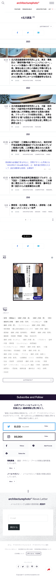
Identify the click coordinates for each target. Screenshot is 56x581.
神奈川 (22, 347)
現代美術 (7, 329)
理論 (26, 336)
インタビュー (37, 321)
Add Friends (48, 446)
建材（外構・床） (29, 339)
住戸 (5, 365)
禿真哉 (15, 368)
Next (49, 169)
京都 (24, 350)
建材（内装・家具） (11, 357)
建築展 (6, 336)
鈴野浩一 (7, 368)
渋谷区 (6, 372)
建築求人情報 (8, 321)
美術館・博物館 (16, 336)
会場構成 (23, 357)
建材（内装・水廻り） (38, 354)
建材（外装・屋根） (39, 325)
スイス (31, 357)
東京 (49, 318)
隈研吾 (12, 343)
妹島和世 (46, 365)
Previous (45, 169)
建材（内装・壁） (39, 318)
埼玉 (39, 368)
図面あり (13, 318)
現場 (45, 361)
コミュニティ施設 (27, 365)
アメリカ (25, 354)
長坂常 (12, 361)
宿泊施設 (17, 350)
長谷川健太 (8, 350)
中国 (5, 343)
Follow (46, 426)
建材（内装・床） (24, 318)
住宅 (5, 318)
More (10, 468)
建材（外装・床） (35, 350)
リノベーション (24, 325)
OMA (38, 365)
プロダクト (42, 339)
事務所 (33, 332)
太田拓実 (20, 361)
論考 (50, 339)
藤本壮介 (32, 368)
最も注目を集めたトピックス (23, 329)
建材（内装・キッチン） (12, 339)
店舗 (45, 321)
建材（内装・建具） (35, 347)
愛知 (46, 357)
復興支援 (23, 368)
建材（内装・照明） (45, 332)
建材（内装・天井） (23, 321)
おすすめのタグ (44, 26)
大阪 (45, 347)
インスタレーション (11, 347)
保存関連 (39, 357)
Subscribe (21, 453)
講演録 (6, 332)
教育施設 (33, 343)
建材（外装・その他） (11, 354)
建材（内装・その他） (33, 361)
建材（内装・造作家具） (19, 332)
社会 (5, 361)
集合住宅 (33, 336)
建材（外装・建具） (42, 329)
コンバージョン (22, 343)
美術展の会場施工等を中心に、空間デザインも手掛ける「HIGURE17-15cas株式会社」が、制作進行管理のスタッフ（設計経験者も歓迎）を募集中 (27, 165)
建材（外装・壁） (10, 325)
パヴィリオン (14, 365)
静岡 (44, 368)
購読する (14, 527)
